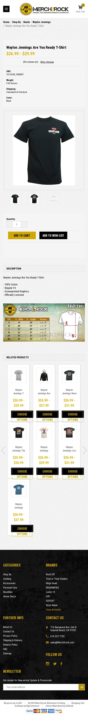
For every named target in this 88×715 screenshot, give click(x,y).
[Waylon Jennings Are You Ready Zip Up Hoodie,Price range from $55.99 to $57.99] (44, 375)
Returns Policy (10, 644)
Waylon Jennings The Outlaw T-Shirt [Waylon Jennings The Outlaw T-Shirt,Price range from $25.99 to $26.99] (18, 451)
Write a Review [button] (47, 62)
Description (13, 268)
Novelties (8, 592)
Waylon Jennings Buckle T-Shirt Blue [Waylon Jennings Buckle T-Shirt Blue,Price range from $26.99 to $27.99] (18, 509)
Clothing (7, 578)
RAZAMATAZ (52, 587)
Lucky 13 (50, 592)
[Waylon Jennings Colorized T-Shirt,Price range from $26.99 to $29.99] (44, 432)
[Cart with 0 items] (80, 9)
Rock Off (50, 574)
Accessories (9, 583)
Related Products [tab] (17, 357)
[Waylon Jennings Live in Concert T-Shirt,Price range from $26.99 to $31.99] (69, 432)
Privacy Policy (10, 635)
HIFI (48, 596)
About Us (7, 627)
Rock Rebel (51, 605)
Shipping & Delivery (12, 640)
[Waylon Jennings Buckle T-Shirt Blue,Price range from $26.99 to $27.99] (19, 489)
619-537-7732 (57, 636)
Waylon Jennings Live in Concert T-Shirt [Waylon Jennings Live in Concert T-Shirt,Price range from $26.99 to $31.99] (69, 452)
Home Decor (9, 596)
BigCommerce (32, 705)
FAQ (5, 649)
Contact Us (8, 631)
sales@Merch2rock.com (62, 642)
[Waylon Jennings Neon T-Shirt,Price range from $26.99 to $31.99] (69, 375)
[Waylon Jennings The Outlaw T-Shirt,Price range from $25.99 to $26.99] (19, 432)
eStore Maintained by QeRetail (59, 705)
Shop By (7, 574)
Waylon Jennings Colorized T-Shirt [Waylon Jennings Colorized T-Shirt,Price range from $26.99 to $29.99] (44, 452)
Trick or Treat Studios (56, 578)
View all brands (53, 609)
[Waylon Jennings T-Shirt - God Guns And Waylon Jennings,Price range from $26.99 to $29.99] (19, 375)
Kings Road (51, 583)
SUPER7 (50, 600)
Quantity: (11, 219)
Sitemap (7, 653)
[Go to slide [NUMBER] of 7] (3, 450)
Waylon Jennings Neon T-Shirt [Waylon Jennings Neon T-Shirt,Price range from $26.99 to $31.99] (69, 393)
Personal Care (10, 587)
